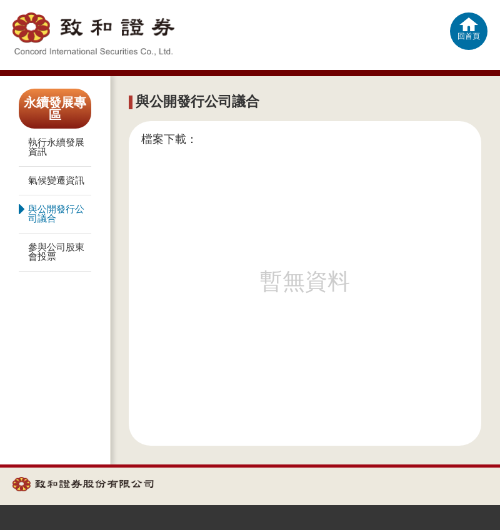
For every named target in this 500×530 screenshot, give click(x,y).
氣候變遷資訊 (56, 180)
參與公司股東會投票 (56, 252)
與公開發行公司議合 (51, 211)
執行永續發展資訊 (56, 147)
